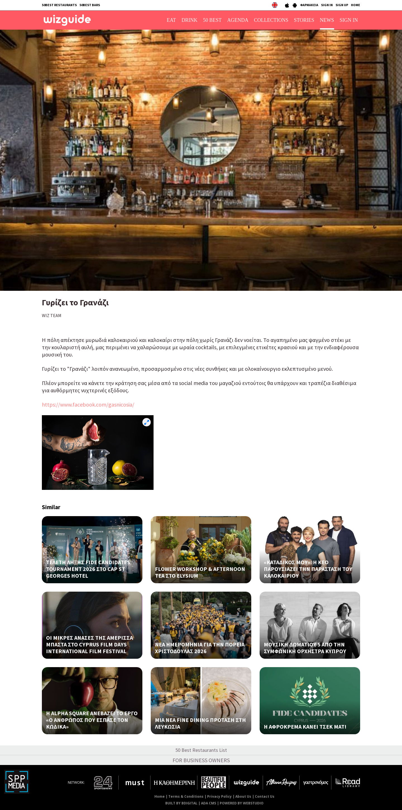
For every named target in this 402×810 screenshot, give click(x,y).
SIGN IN (327, 5)
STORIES (304, 20)
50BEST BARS (90, 5)
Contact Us (264, 796)
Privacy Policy (219, 796)
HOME (355, 5)
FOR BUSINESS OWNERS (201, 760)
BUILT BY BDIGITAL (181, 803)
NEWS (327, 20)
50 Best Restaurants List (201, 750)
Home (159, 796)
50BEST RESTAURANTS (59, 5)
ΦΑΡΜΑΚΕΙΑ (309, 5)
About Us (243, 796)
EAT (171, 20)
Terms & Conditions (186, 796)
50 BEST (212, 20)
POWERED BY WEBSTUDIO (242, 803)
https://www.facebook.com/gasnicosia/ (88, 404)
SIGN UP (342, 5)
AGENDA (237, 20)
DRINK (189, 20)
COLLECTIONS (271, 20)
